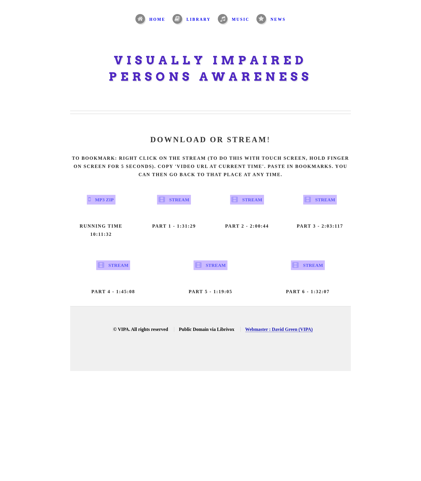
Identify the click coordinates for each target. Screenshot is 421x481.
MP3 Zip (104, 202)
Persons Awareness (211, 77)
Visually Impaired (210, 60)
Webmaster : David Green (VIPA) (279, 341)
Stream (178, 202)
